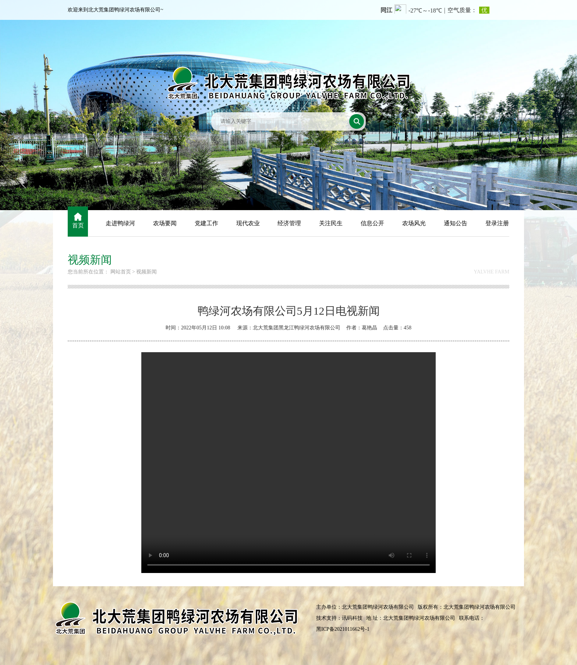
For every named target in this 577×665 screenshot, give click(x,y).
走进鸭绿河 (120, 223)
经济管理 (289, 223)
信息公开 (372, 223)
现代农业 (248, 223)
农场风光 (414, 223)
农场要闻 (165, 223)
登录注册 (497, 223)
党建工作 (206, 223)
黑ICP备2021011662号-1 (342, 629)
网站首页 (120, 272)
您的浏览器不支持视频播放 (288, 462)
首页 (78, 225)
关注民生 (331, 223)
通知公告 (455, 223)
